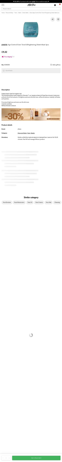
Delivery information (7, 385)
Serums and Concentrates (7, 312)
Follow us (4, 449)
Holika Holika (3, 272)
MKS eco (2, 264)
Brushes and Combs (5, 302)
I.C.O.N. (2, 227)
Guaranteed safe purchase (9, 359)
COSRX (2, 239)
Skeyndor (2, 254)
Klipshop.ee (5, 412)
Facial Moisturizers (19, 202)
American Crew (4, 286)
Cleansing (57, 202)
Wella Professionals (5, 253)
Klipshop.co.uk (6, 364)
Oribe (1, 262)
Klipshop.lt (4, 410)
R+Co (1, 274)
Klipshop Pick (5, 403)
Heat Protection (4, 304)
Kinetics (2, 266)
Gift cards (4, 387)
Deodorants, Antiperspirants (8, 318)
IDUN (1, 280)
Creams (2, 300)
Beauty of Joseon (5, 231)
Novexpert (3, 288)
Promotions (5, 395)
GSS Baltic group (7, 406)
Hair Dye (2, 306)
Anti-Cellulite (4, 316)
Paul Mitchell (3, 282)
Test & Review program (8, 397)
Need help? (5, 437)
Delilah (2, 217)
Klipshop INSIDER (7, 372)
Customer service (7, 379)
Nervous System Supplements (8, 349)
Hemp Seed (3, 223)
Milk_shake (3, 213)
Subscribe (6, 432)
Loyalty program (6, 401)
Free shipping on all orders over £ (12, 355)
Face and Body (22, 133)
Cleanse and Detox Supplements (9, 347)
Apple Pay (4, 370)
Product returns (6, 357)
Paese (1, 247)
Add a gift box (56, 65)
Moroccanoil (3, 249)
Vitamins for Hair (5, 339)
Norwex (2, 243)
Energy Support (4, 343)
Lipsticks (2, 337)
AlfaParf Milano (4, 276)
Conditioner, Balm (5, 294)
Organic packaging (38, 357)
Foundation (3, 323)
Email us (4, 442)
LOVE (33, 1)
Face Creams (39, 202)
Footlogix (2, 268)
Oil (1, 296)
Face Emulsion (7, 202)
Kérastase (2, 219)
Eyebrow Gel (3, 325)
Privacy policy (6, 368)
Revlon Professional (5, 260)
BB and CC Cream (5, 331)
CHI (1, 270)
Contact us (5, 381)
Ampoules (3, 298)
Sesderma (3, 221)
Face (28, 133)
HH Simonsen (4, 245)
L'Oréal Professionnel (6, 251)
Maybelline (3, 229)
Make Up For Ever (5, 284)
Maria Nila (3, 258)
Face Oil (30, 202)
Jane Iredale (3, 225)
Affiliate (4, 374)
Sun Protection (4, 320)
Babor (1, 215)
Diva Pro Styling (4, 257)
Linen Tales (3, 237)
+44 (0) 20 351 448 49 (8, 439)
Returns (4, 391)
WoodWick (3, 235)
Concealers (3, 327)
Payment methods (7, 383)
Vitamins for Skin (5, 345)
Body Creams (4, 310)
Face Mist (48, 202)
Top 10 (3, 399)
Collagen (2, 341)
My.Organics (3, 233)
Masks (33, 133)
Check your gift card (7, 389)
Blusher (2, 335)
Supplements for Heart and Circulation (11, 353)
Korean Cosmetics (5, 321)
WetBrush (3, 278)
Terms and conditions (7, 366)
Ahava (4, 45)
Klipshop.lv (4, 408)
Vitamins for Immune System (8, 351)
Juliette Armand (4, 211)
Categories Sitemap (7, 376)
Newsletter (5, 422)
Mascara (2, 333)
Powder (2, 329)
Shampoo (2, 292)
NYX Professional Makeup (7, 241)
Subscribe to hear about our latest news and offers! (16, 424)
